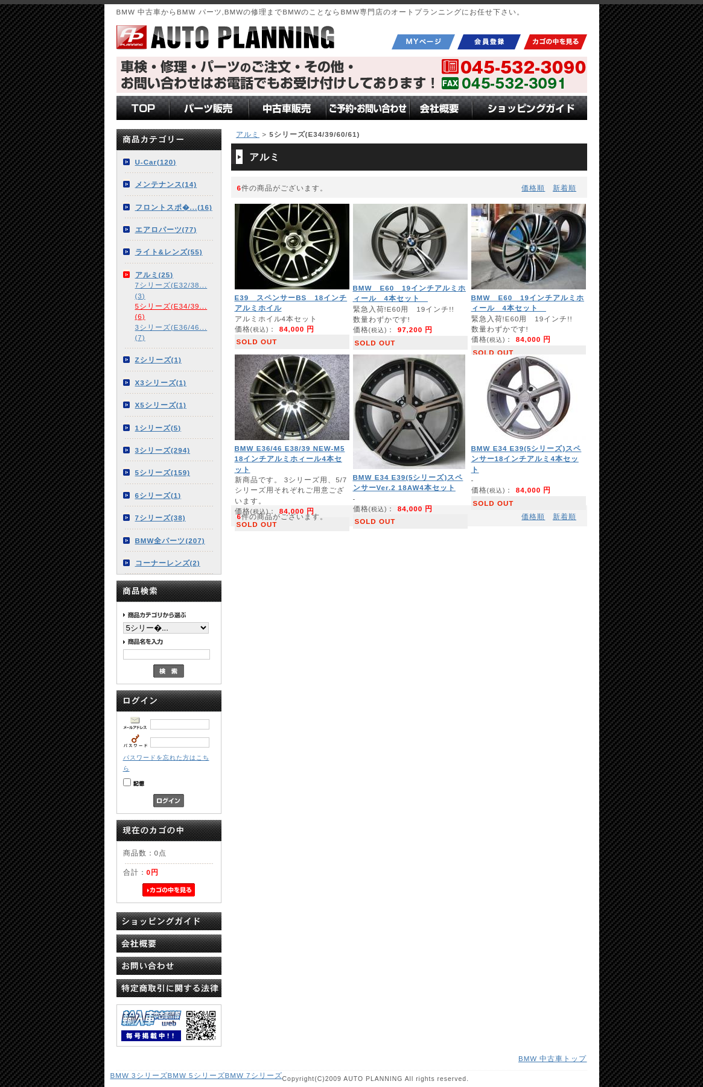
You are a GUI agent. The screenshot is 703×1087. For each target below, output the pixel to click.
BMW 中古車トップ (552, 1058)
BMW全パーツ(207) (170, 540)
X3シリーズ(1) (160, 382)
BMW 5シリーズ (196, 1075)
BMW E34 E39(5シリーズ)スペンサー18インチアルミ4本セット (526, 458)
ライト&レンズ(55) (169, 252)
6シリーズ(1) (158, 495)
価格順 (533, 188)
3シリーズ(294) (163, 450)
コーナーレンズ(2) (167, 563)
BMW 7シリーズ (253, 1075)
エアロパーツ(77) (166, 229)
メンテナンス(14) (166, 184)
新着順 (564, 188)
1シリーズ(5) (158, 428)
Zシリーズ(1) (158, 360)
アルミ (247, 134)
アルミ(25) (154, 275)
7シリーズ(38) (160, 517)
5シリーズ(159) (163, 472)
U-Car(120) (156, 162)
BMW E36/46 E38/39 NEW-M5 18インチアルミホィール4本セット (290, 458)
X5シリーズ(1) (160, 405)
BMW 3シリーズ (139, 1075)
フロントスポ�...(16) (173, 207)
